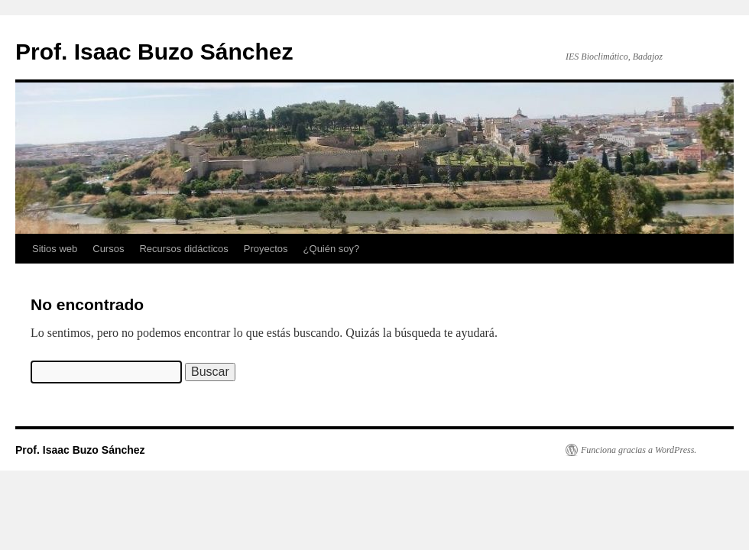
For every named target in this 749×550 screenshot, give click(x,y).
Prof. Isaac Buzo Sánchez (154, 51)
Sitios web (54, 248)
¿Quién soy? (331, 248)
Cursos (108, 248)
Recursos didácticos (183, 248)
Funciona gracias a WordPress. (638, 450)
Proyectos (266, 248)
